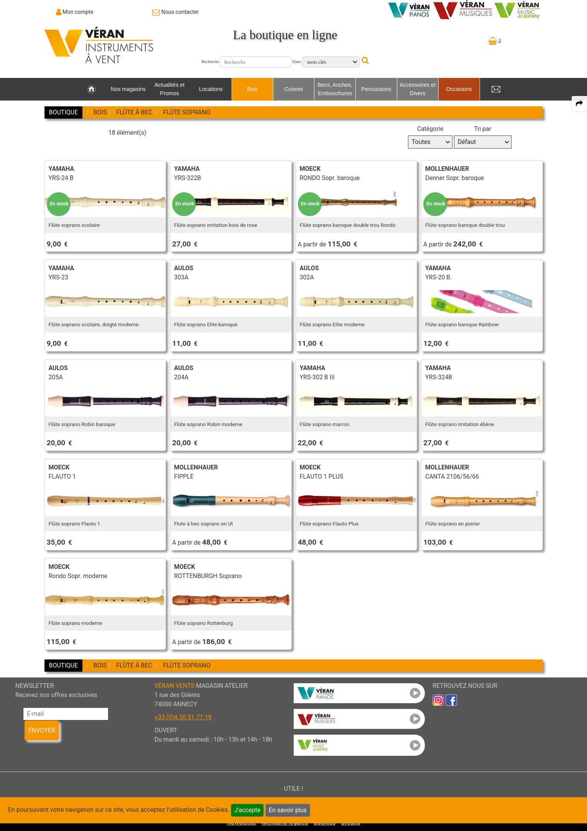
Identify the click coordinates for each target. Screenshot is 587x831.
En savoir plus (288, 810)
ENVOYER (41, 730)
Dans (296, 61)
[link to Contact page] (175, 12)
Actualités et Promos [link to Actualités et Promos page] (169, 89)
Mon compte (78, 12)
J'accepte (247, 810)
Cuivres (293, 89)
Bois (252, 89)
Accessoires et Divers (418, 89)
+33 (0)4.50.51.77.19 (183, 717)
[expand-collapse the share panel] (579, 103)
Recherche (210, 61)
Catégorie (430, 128)
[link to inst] (438, 699)
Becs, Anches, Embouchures (334, 89)
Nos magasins (128, 89)
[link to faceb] (451, 699)
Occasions (459, 89)
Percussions (376, 89)
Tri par (482, 128)
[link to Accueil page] (91, 89)
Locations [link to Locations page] (211, 89)
